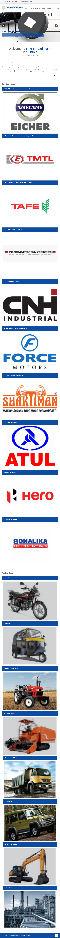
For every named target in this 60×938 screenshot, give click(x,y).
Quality (43, 8)
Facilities (37, 8)
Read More (55, 75)
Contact (57, 8)
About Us (31, 8)
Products (50, 8)
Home (25, 8)
